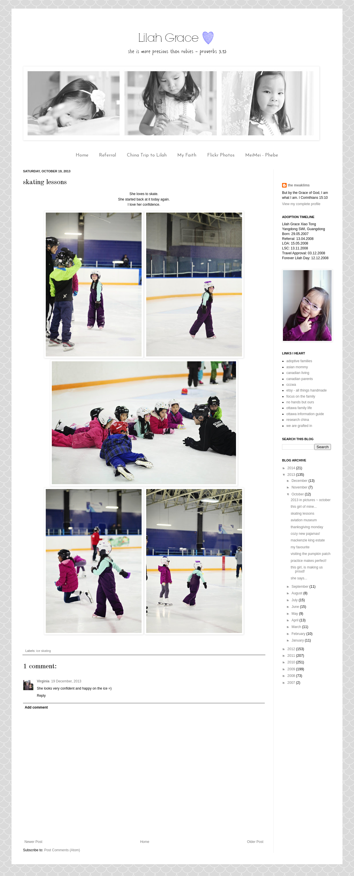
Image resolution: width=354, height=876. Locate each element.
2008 (292, 676)
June (296, 607)
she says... (299, 578)
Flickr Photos (221, 155)
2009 (292, 669)
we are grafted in (299, 426)
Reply (41, 696)
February (299, 634)
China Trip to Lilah (147, 155)
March (297, 627)
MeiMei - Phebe (261, 155)
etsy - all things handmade (306, 390)
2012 (292, 649)
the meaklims (299, 185)
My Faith (186, 155)
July (295, 600)
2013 (292, 475)
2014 (292, 468)
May (295, 614)
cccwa (291, 385)
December (300, 481)
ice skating (43, 650)
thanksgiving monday (307, 527)
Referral (107, 155)
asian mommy (297, 367)
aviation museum (304, 520)
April (295, 620)
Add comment (36, 707)
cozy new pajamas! (305, 534)
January (298, 640)
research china (297, 420)
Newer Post (33, 842)
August (297, 593)
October (298, 494)
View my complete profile (301, 204)
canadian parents (299, 379)
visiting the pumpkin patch (310, 554)
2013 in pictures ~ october (310, 500)
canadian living (297, 373)
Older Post (255, 842)
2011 (292, 656)
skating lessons (302, 514)
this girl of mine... (304, 507)
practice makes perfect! (308, 561)
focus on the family (300, 396)
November (300, 487)
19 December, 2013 (66, 681)
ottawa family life (299, 408)
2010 (292, 662)
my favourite (300, 547)
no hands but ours (300, 402)
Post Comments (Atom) (62, 850)
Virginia (43, 681)
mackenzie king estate (308, 540)
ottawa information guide (305, 414)
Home (82, 155)
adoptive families (299, 361)
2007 (292, 683)
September (300, 587)
